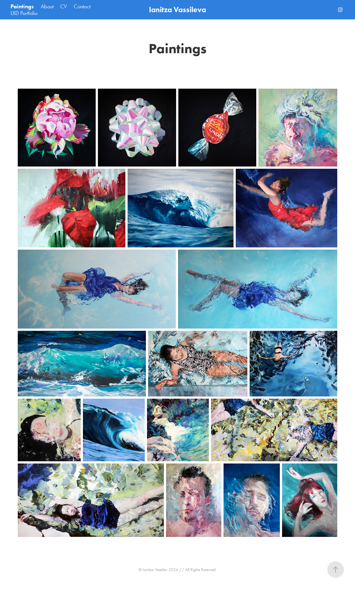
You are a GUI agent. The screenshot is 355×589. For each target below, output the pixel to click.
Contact (82, 6)
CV (63, 6)
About (47, 6)
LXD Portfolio (24, 13)
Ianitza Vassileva (177, 9)
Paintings (22, 6)
